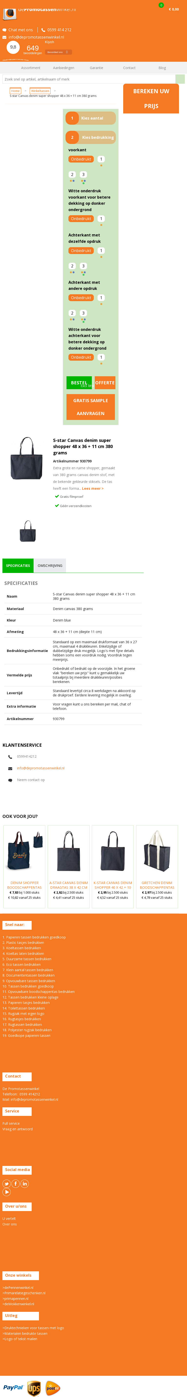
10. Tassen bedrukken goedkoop (28, 986)
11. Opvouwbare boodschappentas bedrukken (38, 991)
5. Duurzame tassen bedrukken (26, 959)
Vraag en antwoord (17, 1129)
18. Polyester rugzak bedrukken (27, 1030)
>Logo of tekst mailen (19, 1338)
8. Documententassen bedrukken (28, 975)
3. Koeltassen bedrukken (21, 948)
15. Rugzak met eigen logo (23, 1013)
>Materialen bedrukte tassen (24, 1333)
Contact (129, 67)
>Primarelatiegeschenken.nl (24, 1293)
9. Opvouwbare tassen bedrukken (28, 981)
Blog (162, 67)
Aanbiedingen (63, 67)
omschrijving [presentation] (50, 565)
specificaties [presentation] (18, 565)
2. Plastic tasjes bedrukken (23, 942)
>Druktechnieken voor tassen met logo (33, 1328)
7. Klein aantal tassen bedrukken (27, 970)
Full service (11, 1123)
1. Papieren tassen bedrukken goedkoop (34, 937)
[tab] (18, 566)
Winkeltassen (40, 91)
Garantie (96, 67)
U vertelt (9, 1218)
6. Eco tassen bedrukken (21, 964)
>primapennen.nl (15, 1298)
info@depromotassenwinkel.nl (41, 768)
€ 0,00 (174, 9)
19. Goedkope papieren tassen (26, 1035)
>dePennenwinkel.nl (17, 1287)
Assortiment (30, 67)
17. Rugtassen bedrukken (22, 1024)
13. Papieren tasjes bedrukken (26, 1002)
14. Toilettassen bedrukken (23, 1008)
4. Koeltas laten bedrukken (23, 953)
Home (8, 67)
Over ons (9, 1224)
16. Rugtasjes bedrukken (21, 1019)
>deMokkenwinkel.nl (18, 1304)
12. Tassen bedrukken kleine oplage (30, 997)
